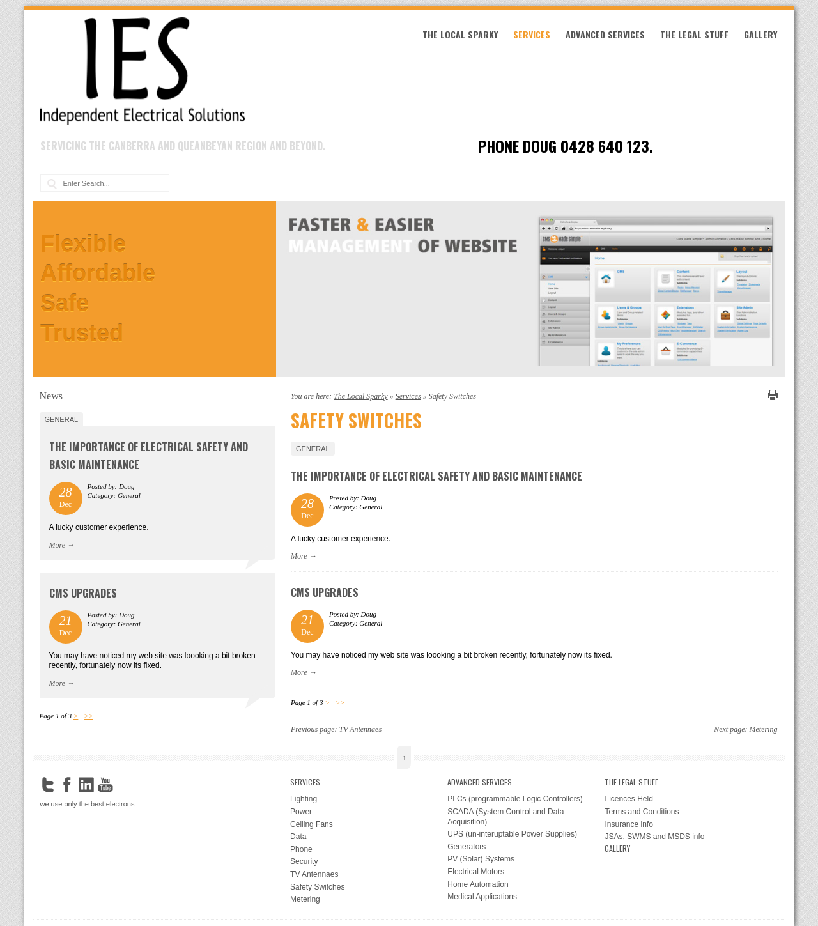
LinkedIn (86, 784)
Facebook (67, 784)
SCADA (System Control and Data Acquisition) (505, 816)
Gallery (760, 34)
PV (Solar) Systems (480, 858)
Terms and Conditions (642, 811)
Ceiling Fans (311, 824)
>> (340, 702)
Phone (301, 849)
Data (298, 836)
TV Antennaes (360, 729)
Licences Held (628, 798)
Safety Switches (317, 887)
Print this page (771, 395)
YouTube (105, 784)
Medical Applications (482, 896)
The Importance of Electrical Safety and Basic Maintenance (436, 476)
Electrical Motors (475, 871)
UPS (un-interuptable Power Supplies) (512, 834)
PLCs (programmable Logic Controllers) (514, 798)
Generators (466, 846)
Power (301, 811)
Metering (764, 729)
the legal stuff (694, 34)
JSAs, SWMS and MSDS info (654, 836)
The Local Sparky (460, 34)
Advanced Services (605, 34)
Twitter (48, 784)
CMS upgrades (325, 592)
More (299, 556)
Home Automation (477, 884)
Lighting (303, 798)
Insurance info (628, 824)
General (313, 448)
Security (304, 861)
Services (531, 34)
